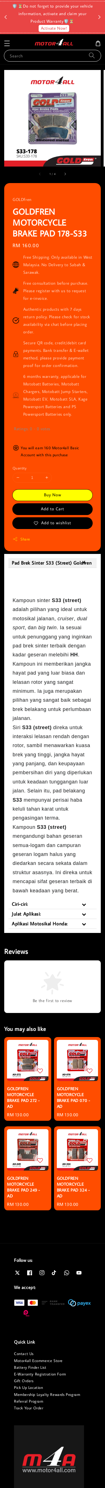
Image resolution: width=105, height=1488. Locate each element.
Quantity (20, 468)
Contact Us (24, 1353)
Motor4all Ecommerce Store (38, 1360)
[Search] (92, 55)
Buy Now (52, 494)
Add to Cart (52, 508)
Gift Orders (24, 1380)
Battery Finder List (30, 1367)
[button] (7, 43)
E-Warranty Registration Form (40, 1374)
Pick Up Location (28, 1387)
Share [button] (21, 539)
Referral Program (28, 1401)
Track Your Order (28, 1407)
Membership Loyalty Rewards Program (47, 1394)
